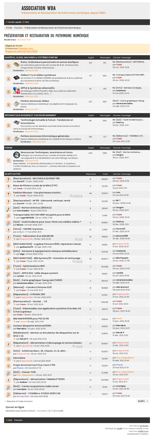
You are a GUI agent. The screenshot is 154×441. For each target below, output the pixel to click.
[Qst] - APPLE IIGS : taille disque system (35, 273)
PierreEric (21, 328)
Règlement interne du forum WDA (21, 51)
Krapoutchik (26, 239)
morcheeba (23, 210)
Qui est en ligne (15, 407)
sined (22, 321)
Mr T (118, 200)
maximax (121, 90)
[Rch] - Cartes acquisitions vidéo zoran (36, 386)
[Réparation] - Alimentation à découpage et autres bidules (47, 342)
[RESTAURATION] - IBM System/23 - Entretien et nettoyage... (47, 258)
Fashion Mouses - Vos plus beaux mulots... (37, 192)
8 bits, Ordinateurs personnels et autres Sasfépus (50, 62)
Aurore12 (120, 228)
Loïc (118, 192)
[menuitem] (25, 22)
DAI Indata (19, 357)
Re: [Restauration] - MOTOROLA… (129, 62)
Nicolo (20, 225)
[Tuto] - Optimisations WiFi (29, 266)
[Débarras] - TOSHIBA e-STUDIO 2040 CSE (36, 393)
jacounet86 (122, 236)
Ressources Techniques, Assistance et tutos (47, 152)
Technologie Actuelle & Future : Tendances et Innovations (47, 121)
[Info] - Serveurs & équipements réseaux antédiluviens (45, 251)
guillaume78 (26, 247)
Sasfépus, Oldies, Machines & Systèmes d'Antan (31, 57)
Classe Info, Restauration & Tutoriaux (45, 163)
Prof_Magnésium (125, 357)
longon (120, 155)
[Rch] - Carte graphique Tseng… (129, 100)
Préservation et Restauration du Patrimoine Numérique (46, 35)
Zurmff (20, 181)
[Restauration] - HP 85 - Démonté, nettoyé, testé (41, 200)
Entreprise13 (23, 396)
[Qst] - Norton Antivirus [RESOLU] (32, 207)
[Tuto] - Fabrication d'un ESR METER (33, 236)
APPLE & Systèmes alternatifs (38, 88)
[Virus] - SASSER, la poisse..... (29, 228)
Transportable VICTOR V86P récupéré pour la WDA (41, 214)
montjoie (21, 389)
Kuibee (23, 382)
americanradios (124, 103)
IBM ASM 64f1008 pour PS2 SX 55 (31, 318)
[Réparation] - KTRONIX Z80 (29, 294)
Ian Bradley (144, 426)
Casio (119, 64)
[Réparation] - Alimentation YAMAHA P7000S (39, 379)
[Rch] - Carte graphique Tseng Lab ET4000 (37, 280)
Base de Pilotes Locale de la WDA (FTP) (35, 185)
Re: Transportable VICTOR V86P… (129, 75)
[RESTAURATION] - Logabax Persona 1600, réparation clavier (47, 244)
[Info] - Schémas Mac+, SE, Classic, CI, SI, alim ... (40, 350)
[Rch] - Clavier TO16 (24, 372)
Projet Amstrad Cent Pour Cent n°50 (34, 365)
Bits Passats (122, 258)
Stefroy (120, 122)
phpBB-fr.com (143, 431)
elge (22, 254)
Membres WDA (24, 40)
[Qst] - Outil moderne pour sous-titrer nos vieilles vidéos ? (47, 221)
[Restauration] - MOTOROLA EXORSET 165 (36, 178)
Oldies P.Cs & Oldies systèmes (38, 75)
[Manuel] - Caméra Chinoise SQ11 (32, 287)
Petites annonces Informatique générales (45, 136)
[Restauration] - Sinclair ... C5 (30, 301)
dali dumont (122, 287)
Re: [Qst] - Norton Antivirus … (127, 152)
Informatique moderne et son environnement (30, 115)
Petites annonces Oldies (35, 100)
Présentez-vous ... (27, 48)
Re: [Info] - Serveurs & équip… (127, 88)
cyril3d (20, 276)
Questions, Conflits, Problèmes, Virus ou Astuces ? (44, 164)
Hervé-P (24, 339)
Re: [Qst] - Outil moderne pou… (128, 119)
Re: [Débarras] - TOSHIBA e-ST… (128, 136)
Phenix (20, 368)
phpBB (119, 428)
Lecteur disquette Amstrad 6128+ (32, 325)
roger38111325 (27, 217)
